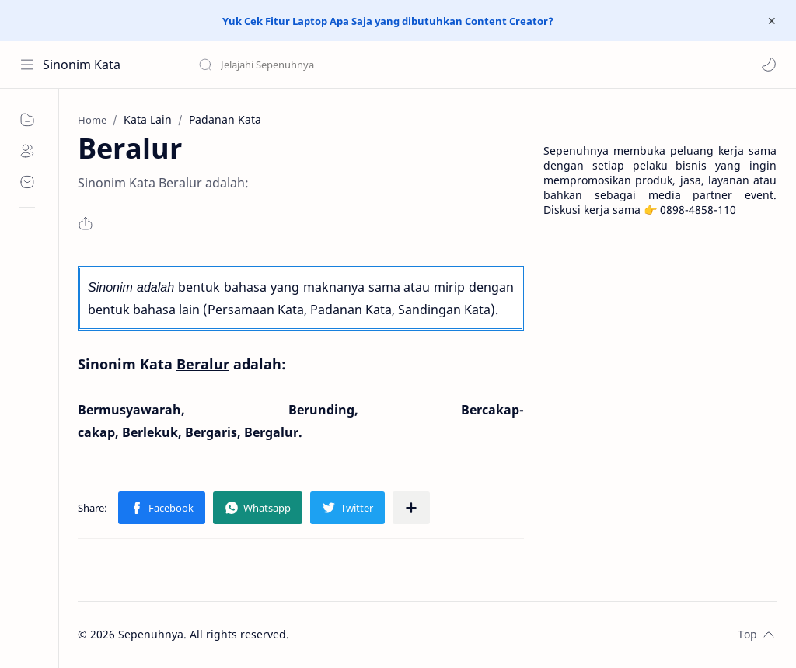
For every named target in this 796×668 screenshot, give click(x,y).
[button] (768, 64)
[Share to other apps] (411, 507)
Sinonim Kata (81, 64)
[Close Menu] (772, 21)
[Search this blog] (322, 64)
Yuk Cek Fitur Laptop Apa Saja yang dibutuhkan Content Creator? (387, 21)
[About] (27, 150)
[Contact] (27, 182)
